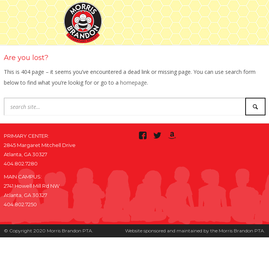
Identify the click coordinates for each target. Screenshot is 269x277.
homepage (133, 82)
